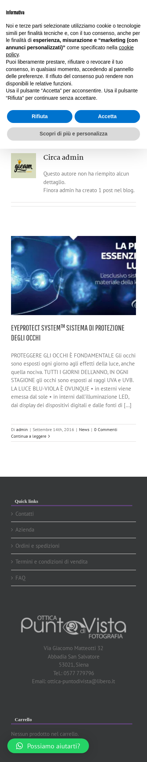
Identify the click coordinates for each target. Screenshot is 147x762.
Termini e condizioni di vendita (51, 561)
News (84, 429)
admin (22, 429)
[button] (48, 745)
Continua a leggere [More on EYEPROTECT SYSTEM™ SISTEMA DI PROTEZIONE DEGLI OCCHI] (28, 436)
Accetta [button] (107, 116)
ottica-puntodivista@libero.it (81, 681)
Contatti (24, 513)
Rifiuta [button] (40, 116)
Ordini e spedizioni (37, 545)
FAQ (20, 577)
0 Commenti (105, 429)
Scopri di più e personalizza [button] (73, 134)
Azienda (24, 529)
